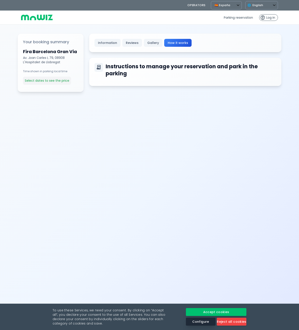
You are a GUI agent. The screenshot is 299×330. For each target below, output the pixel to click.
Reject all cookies (231, 321)
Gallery (153, 43)
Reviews (132, 43)
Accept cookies (216, 312)
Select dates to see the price (47, 80)
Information (107, 43)
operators (196, 5)
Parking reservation (238, 17)
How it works (178, 43)
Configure (200, 321)
